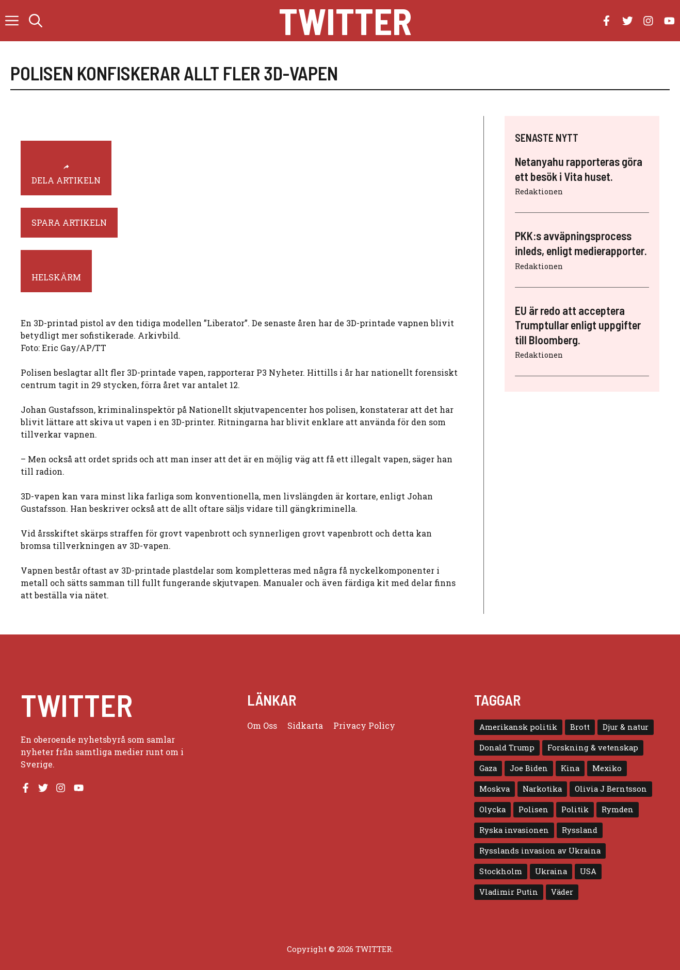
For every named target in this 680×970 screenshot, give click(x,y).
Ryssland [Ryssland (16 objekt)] (579, 830)
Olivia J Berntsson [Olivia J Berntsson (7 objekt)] (611, 789)
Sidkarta (305, 725)
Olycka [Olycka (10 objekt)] (492, 809)
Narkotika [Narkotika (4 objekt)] (542, 789)
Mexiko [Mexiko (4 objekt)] (607, 768)
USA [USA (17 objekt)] (588, 871)
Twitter (345, 20)
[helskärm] (56, 271)
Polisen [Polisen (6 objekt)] (533, 809)
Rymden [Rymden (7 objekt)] (618, 809)
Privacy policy (364, 725)
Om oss (262, 725)
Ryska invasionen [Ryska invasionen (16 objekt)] (514, 830)
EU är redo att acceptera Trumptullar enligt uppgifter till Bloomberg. (578, 325)
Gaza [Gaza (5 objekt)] (488, 768)
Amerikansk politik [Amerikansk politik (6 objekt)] (518, 727)
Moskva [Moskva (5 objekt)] (494, 789)
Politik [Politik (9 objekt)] (575, 809)
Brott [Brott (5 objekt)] (580, 727)
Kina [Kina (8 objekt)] (570, 768)
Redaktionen (539, 191)
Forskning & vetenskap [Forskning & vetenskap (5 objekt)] (592, 747)
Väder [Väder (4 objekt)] (562, 892)
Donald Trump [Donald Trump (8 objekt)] (507, 747)
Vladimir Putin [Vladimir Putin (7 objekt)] (508, 892)
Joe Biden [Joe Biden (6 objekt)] (529, 768)
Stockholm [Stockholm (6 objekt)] (500, 871)
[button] (35, 20)
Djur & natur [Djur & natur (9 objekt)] (626, 727)
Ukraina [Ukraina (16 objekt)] (551, 871)
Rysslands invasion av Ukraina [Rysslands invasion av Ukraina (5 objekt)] (540, 851)
